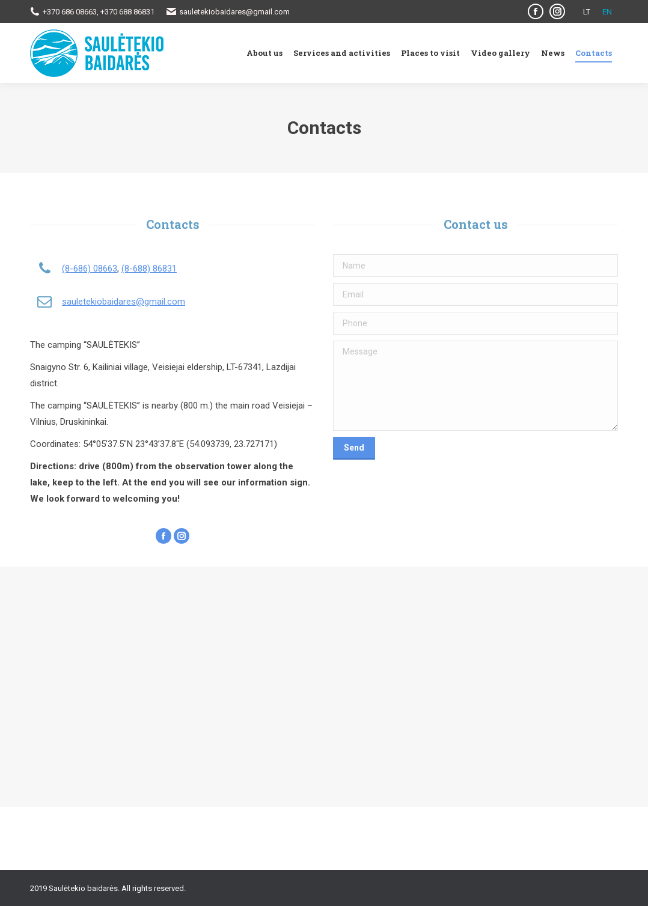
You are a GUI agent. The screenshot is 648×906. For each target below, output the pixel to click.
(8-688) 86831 (149, 268)
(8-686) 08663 (89, 268)
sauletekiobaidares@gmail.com (123, 301)
